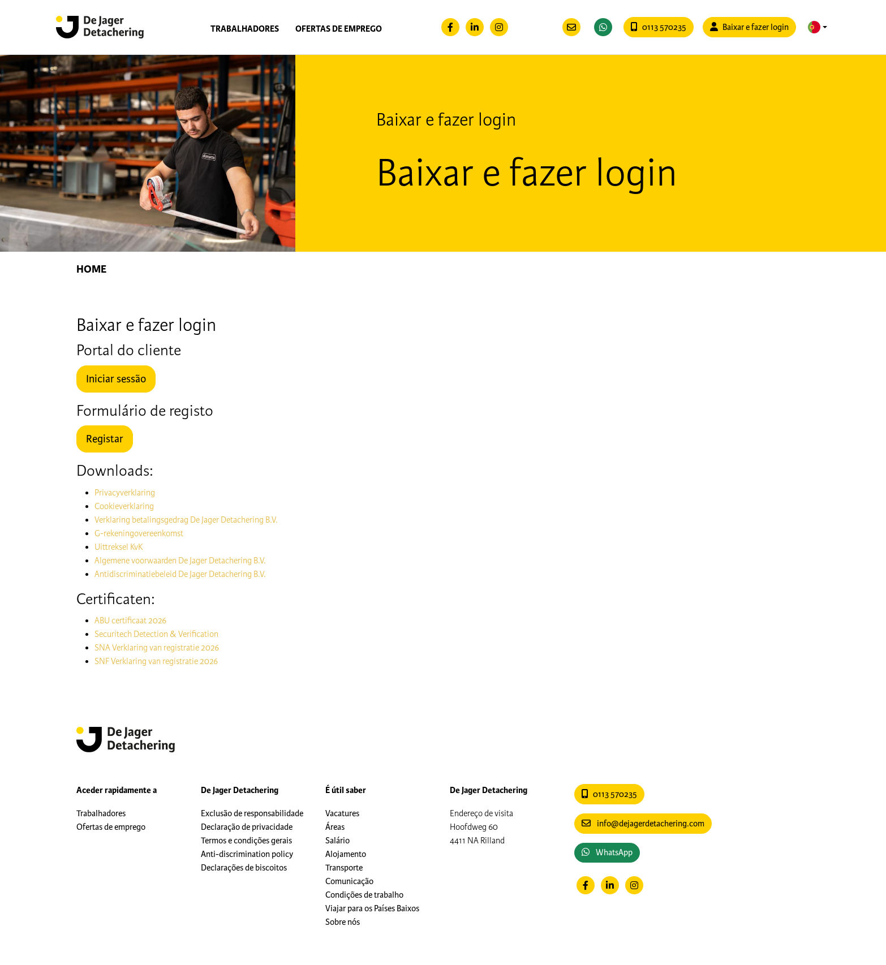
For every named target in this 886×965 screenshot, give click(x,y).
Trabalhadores (244, 29)
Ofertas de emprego (338, 29)
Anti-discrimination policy (247, 854)
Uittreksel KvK (118, 547)
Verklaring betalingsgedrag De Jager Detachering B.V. (186, 520)
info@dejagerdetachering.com (643, 823)
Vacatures (342, 813)
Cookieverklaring (124, 506)
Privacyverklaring (124, 493)
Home (91, 269)
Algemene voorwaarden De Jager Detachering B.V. (180, 560)
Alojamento (345, 854)
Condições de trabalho (364, 895)
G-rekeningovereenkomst (138, 533)
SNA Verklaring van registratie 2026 (156, 648)
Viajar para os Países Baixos (372, 908)
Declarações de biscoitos (244, 868)
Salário (337, 840)
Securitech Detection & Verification (156, 634)
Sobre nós (342, 922)
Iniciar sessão (116, 378)
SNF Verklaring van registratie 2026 (156, 661)
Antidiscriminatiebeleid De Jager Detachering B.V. (180, 574)
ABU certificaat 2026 (130, 620)
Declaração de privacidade (247, 827)
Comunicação (349, 881)
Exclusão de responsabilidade (252, 813)
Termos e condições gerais (246, 840)
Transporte (344, 868)
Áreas (335, 827)
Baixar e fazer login (749, 27)
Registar (104, 438)
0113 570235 (658, 27)
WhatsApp (607, 852)
